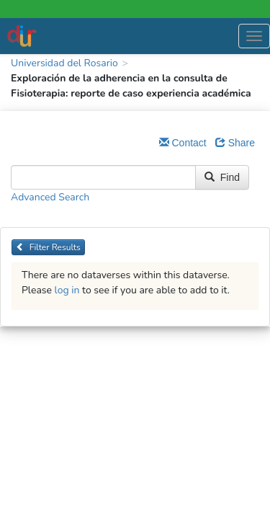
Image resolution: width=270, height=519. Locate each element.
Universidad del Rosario (64, 63)
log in (67, 290)
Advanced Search (50, 197)
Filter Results (48, 247)
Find (222, 177)
